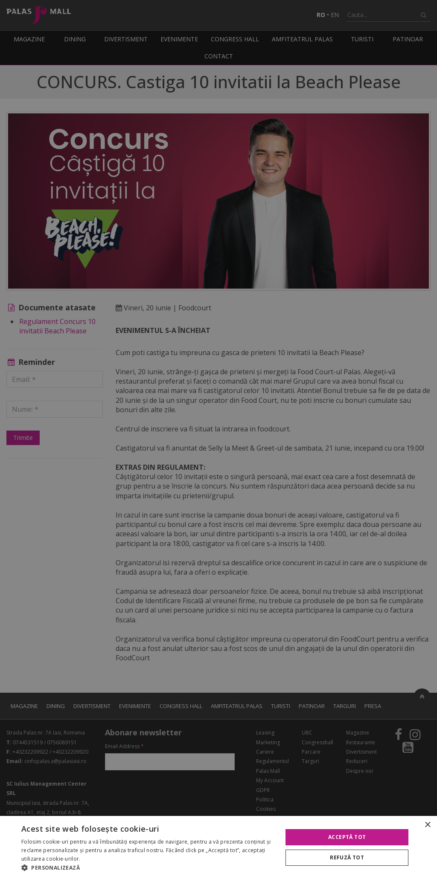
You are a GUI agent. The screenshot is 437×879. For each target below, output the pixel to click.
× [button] (427, 825)
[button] (148, 868)
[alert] (218, 439)
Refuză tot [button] (347, 857)
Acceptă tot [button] (347, 837)
